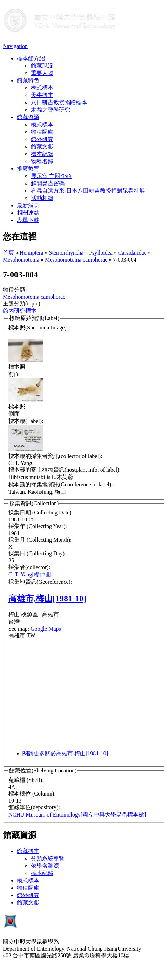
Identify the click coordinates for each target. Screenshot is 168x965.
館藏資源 (28, 117)
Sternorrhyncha (66, 253)
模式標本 (42, 88)
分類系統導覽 (48, 858)
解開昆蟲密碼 (48, 183)
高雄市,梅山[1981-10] (47, 598)
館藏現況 (42, 66)
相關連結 (28, 213)
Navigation (15, 46)
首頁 (8, 253)
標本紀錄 (42, 154)
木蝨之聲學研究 (50, 110)
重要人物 (42, 73)
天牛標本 (42, 95)
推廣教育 (28, 169)
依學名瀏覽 (45, 866)
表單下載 (28, 220)
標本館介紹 (31, 58)
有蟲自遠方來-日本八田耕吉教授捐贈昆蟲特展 (88, 191)
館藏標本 (28, 851)
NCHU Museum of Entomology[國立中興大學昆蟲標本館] (77, 815)
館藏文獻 (42, 147)
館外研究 (42, 139)
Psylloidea (101, 253)
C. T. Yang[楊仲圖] (30, 574)
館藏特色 (28, 80)
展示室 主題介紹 (51, 176)
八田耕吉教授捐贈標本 (59, 102)
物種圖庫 (42, 132)
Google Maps (46, 629)
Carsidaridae (132, 253)
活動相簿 (42, 198)
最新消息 (28, 205)
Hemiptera (31, 253)
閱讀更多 (65, 753)
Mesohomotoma (21, 260)
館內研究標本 (19, 311)
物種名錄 (42, 161)
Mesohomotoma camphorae (76, 260)
